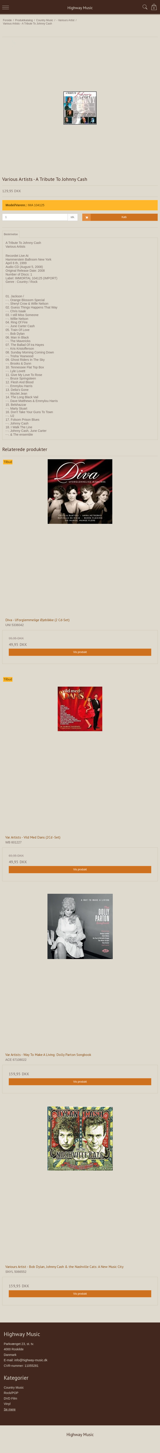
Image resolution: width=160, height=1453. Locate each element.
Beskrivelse (11, 234)
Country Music (14, 1387)
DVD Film (10, 1398)
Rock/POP (11, 1393)
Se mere (10, 1409)
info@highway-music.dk (30, 1360)
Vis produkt (80, 652)
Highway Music (80, 7)
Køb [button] (104, 217)
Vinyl (7, 1404)
